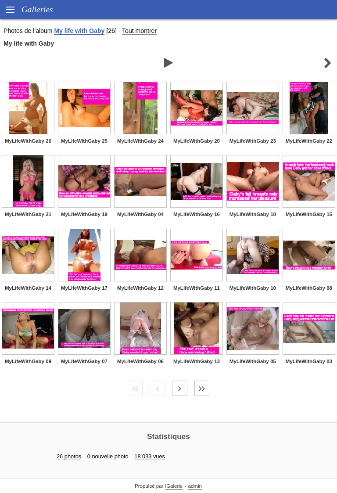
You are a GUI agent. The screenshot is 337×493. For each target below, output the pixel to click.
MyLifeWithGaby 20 (196, 141)
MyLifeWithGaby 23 (252, 141)
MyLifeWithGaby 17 (84, 288)
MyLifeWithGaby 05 (252, 361)
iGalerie (174, 486)
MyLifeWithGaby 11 (196, 288)
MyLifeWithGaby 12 (140, 288)
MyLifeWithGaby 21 (28, 214)
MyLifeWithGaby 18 (252, 214)
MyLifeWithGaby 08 (309, 288)
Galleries (37, 9)
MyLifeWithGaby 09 (28, 361)
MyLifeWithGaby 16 (196, 214)
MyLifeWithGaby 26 (28, 141)
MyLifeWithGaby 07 (84, 361)
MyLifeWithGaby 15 (309, 214)
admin (195, 486)
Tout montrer (139, 30)
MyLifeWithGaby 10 (252, 288)
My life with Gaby (79, 30)
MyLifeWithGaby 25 (84, 141)
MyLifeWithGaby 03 (309, 361)
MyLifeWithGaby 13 (196, 361)
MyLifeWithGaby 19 (84, 214)
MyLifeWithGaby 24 (140, 141)
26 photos (69, 456)
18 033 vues (149, 456)
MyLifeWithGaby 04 (140, 214)
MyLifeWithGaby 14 (28, 288)
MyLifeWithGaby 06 (140, 361)
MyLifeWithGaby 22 (309, 141)
